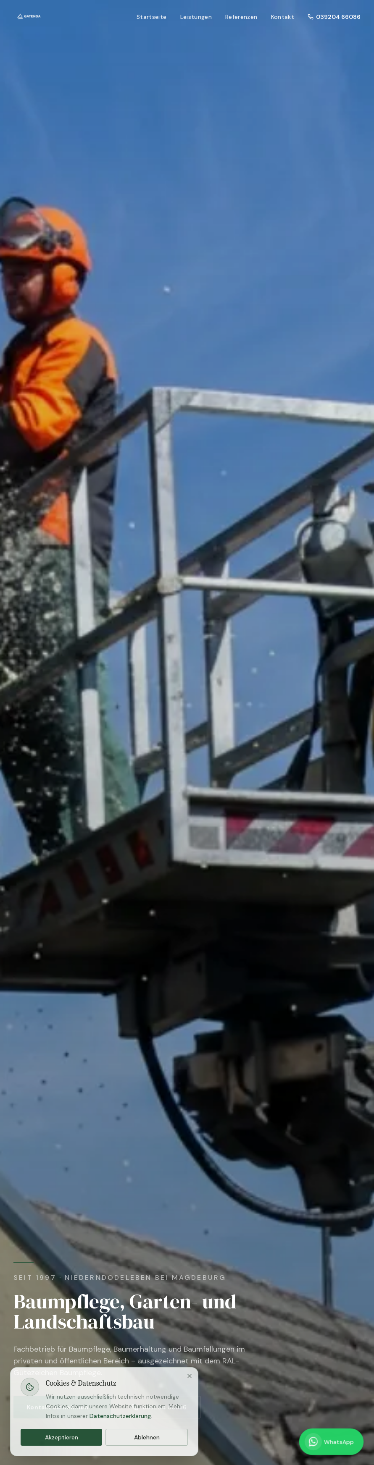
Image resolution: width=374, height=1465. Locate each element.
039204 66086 (334, 17)
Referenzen (241, 17)
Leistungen (196, 17)
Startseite (152, 17)
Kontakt (282, 17)
